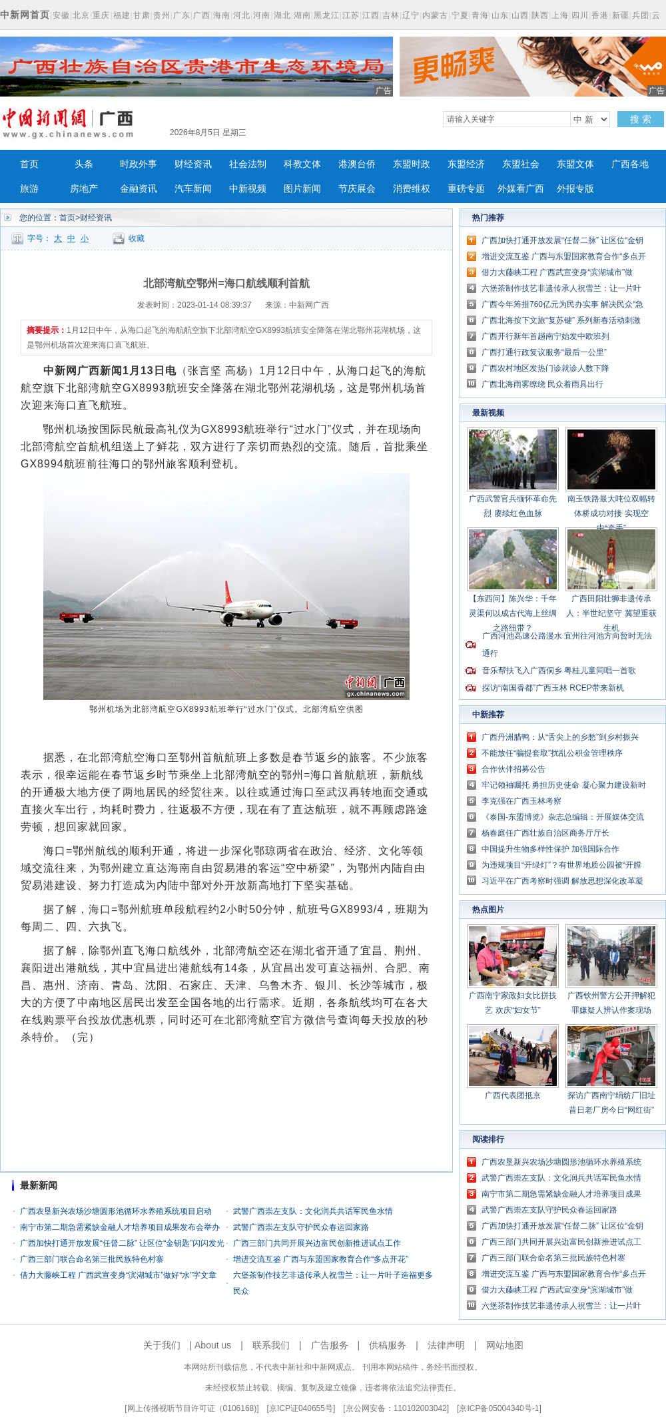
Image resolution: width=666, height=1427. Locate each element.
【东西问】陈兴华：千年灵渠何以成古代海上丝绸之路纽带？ (513, 613)
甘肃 (142, 15)
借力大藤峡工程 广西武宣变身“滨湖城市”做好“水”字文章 (118, 1275)
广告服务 (329, 1345)
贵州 (161, 15)
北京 (81, 15)
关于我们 (161, 1345)
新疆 (620, 15)
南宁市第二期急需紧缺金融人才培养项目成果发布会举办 (120, 1227)
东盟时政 (411, 164)
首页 (29, 164)
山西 (520, 15)
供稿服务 (387, 1345)
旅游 (29, 189)
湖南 (302, 15)
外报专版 (575, 189)
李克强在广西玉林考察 (521, 801)
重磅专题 (466, 189)
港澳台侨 (357, 164)
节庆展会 (357, 189)
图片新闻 (302, 189)
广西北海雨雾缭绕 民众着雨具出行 (542, 384)
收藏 (137, 238)
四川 (580, 15)
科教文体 (302, 164)
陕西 (540, 15)
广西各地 (630, 164)
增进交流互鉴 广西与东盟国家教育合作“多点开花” (320, 1259)
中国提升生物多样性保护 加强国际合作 (550, 849)
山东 (500, 15)
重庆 (101, 15)
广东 (181, 15)
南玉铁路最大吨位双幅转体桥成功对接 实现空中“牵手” (611, 513)
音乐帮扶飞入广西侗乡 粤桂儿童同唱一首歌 (559, 670)
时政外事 (138, 164)
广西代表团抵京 (513, 1095)
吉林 (391, 15)
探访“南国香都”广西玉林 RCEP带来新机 (553, 688)
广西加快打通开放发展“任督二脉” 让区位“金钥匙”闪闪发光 (122, 1243)
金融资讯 (138, 189)
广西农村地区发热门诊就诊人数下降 (545, 368)
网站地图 (504, 1345)
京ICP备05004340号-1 (499, 1408)
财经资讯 (193, 164)
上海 (560, 15)
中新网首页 (25, 14)
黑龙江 (327, 15)
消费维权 (411, 189)
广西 (201, 15)
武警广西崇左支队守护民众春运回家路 (301, 1227)
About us (212, 1345)
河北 (241, 15)
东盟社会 (520, 164)
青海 (480, 15)
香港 (600, 15)
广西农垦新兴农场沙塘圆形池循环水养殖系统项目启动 (116, 1211)
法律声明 (446, 1345)
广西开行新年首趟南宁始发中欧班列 (545, 336)
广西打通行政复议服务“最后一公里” (544, 352)
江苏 (351, 15)
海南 (221, 15)
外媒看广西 (521, 189)
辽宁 (411, 15)
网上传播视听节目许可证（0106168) (192, 1408)
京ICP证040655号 (301, 1408)
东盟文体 (575, 164)
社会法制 (247, 164)
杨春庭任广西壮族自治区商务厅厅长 (545, 833)
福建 (122, 15)
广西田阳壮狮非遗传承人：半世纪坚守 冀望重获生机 (611, 613)
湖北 (282, 15)
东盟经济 (466, 164)
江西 (371, 15)
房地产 (84, 189)
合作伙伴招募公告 (513, 769)
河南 (261, 15)
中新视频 (247, 189)
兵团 (640, 15)
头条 (84, 164)
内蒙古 (435, 15)
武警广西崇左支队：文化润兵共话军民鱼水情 (313, 1211)
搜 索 (640, 119)
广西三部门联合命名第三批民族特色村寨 (92, 1259)
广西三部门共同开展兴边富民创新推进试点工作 (317, 1243)
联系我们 (271, 1345)
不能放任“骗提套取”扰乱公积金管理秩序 (552, 753)
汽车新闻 (193, 189)
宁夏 (460, 15)
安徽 (61, 15)
